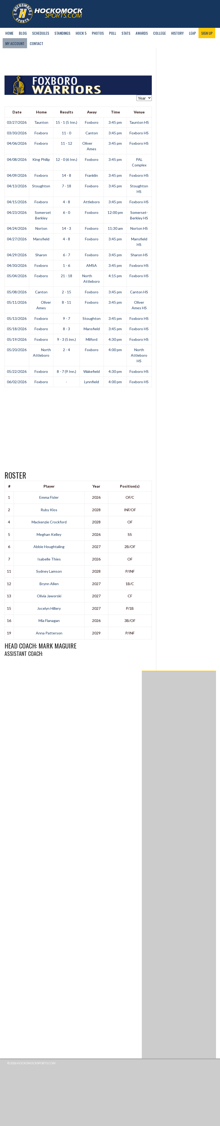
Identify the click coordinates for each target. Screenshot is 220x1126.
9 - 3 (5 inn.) (66, 339)
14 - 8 (66, 175)
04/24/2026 (17, 228)
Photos (98, 33)
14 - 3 (66, 228)
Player (49, 486)
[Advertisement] (101, 62)
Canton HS (139, 292)
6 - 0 (66, 212)
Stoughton (41, 186)
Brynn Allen (49, 583)
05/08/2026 (17, 292)
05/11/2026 (17, 302)
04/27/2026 (17, 239)
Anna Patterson (49, 633)
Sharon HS (139, 255)
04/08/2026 (17, 159)
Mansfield (41, 239)
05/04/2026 (17, 275)
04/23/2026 (17, 212)
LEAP (192, 33)
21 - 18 (66, 275)
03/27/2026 (17, 122)
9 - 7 (66, 318)
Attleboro (91, 202)
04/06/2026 (17, 143)
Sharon (41, 255)
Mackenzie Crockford (49, 522)
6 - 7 (66, 255)
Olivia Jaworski (49, 596)
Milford (91, 339)
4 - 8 (66, 202)
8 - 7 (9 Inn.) (66, 371)
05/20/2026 (17, 349)
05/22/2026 (17, 371)
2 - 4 (66, 349)
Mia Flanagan (49, 620)
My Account (14, 43)
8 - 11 (66, 302)
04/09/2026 (17, 175)
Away (92, 112)
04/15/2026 (17, 202)
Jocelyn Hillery (49, 608)
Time (115, 112)
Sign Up (207, 33)
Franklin (91, 175)
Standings (62, 33)
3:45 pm (115, 122)
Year (96, 486)
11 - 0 (66, 133)
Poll (112, 33)
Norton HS (139, 228)
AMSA (91, 265)
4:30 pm (115, 339)
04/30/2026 (17, 265)
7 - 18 (66, 186)
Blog (23, 33)
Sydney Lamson (49, 571)
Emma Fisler (49, 497)
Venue (139, 112)
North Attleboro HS (139, 355)
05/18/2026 (17, 328)
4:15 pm (115, 275)
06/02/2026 (17, 381)
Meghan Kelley (49, 534)
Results (66, 112)
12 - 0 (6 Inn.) (66, 159)
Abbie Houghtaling (48, 546)
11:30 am (115, 228)
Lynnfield (91, 381)
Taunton (41, 122)
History (177, 33)
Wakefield (91, 371)
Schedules (40, 33)
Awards (142, 33)
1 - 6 (66, 265)
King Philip (41, 159)
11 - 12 (66, 143)
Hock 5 (81, 33)
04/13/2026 (17, 186)
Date (16, 112)
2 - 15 (66, 292)
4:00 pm (115, 349)
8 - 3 (66, 328)
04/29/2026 (17, 255)
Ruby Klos (49, 509)
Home (9, 33)
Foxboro (91, 122)
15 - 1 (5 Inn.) (66, 122)
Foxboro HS (139, 133)
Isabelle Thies (49, 559)
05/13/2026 (17, 318)
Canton (91, 133)
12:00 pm (115, 212)
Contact (36, 43)
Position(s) (130, 486)
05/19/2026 (17, 339)
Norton (41, 228)
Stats (126, 33)
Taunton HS (139, 122)
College (159, 33)
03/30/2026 (17, 133)
